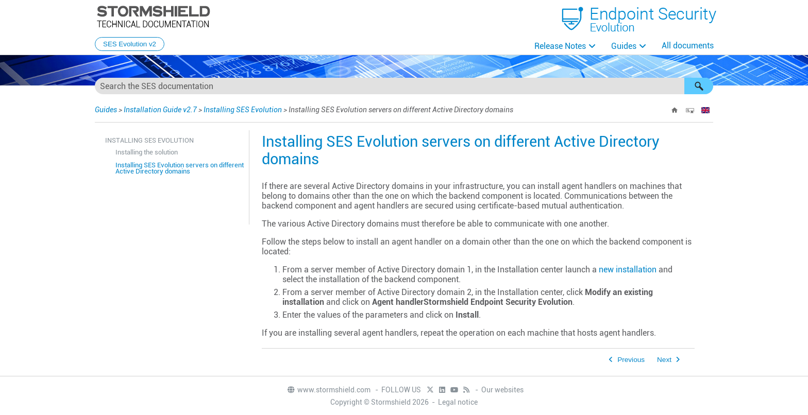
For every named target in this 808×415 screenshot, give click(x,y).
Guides (623, 46)
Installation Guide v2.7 (160, 110)
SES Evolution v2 (129, 44)
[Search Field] (404, 86)
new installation (627, 269)
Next (664, 360)
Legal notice (458, 402)
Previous (631, 360)
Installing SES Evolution (243, 110)
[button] (698, 86)
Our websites (502, 390)
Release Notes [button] (560, 46)
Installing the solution (146, 152)
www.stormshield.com (328, 390)
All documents (688, 45)
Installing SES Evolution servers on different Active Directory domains (179, 168)
